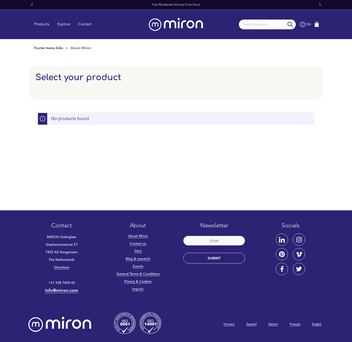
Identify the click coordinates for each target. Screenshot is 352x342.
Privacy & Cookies (138, 281)
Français (295, 324)
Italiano (273, 324)
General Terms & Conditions (138, 274)
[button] (32, 5)
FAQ (138, 251)
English (317, 324)
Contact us (138, 243)
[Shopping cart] (317, 24)
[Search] (290, 24)
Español (251, 324)
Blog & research (138, 259)
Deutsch (229, 324)
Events (138, 266)
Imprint (137, 289)
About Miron (138, 236)
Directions (61, 267)
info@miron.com (61, 290)
